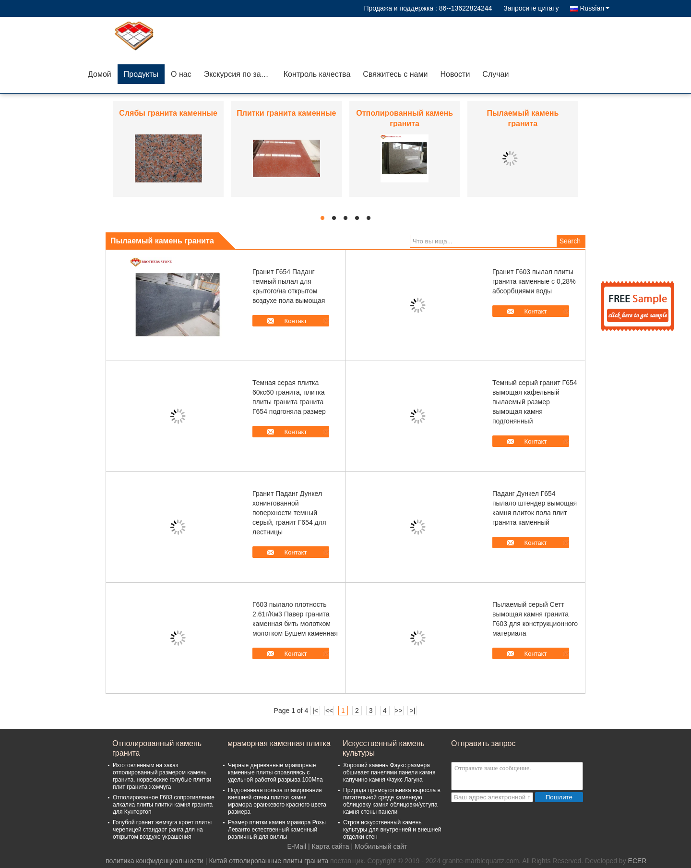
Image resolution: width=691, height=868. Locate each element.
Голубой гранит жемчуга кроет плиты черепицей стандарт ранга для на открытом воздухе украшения (162, 829)
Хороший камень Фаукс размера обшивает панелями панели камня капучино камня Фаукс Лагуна (389, 772)
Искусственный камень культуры (384, 748)
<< (329, 710)
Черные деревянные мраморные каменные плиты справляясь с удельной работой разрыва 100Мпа (275, 772)
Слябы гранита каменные (168, 113)
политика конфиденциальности (154, 861)
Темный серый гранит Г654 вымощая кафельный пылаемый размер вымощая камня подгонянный (534, 402)
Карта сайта (330, 846)
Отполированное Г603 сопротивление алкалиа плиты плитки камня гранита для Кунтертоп (163, 804)
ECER (637, 861)
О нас (181, 74)
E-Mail (297, 846)
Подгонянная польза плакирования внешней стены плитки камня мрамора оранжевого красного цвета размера (277, 801)
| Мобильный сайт (379, 846)
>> (398, 710)
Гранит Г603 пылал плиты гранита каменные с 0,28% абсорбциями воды (534, 281)
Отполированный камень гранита (157, 748)
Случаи (495, 74)
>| (413, 710)
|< (315, 710)
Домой (99, 74)
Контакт (296, 321)
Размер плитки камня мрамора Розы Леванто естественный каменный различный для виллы (277, 829)
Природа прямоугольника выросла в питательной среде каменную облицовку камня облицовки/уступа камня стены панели (392, 801)
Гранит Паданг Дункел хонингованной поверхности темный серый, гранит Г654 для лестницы (289, 513)
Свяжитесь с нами (395, 74)
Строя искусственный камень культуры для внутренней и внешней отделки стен (392, 829)
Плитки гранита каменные (286, 113)
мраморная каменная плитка (279, 743)
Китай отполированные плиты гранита (268, 861)
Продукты (141, 74)
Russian (594, 8)
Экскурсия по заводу (240, 74)
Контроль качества (317, 74)
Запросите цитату (531, 8)
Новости (455, 74)
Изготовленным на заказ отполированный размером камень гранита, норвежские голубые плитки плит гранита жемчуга (162, 776)
